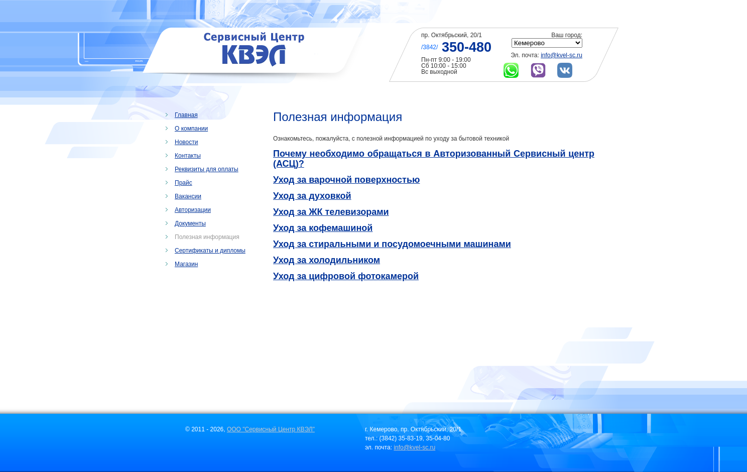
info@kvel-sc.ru (561, 55)
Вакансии (188, 196)
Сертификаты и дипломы (210, 250)
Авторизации (193, 209)
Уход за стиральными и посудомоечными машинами (392, 244)
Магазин (186, 264)
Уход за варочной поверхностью (346, 180)
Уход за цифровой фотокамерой (346, 276)
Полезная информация (207, 237)
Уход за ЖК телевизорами (331, 212)
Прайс (183, 182)
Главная (186, 115)
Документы (190, 223)
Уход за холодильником (326, 260)
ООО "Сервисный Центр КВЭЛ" (271, 429)
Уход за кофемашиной (322, 228)
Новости (186, 142)
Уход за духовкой (312, 196)
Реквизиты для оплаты (206, 169)
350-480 (466, 47)
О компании (191, 128)
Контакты (188, 155)
